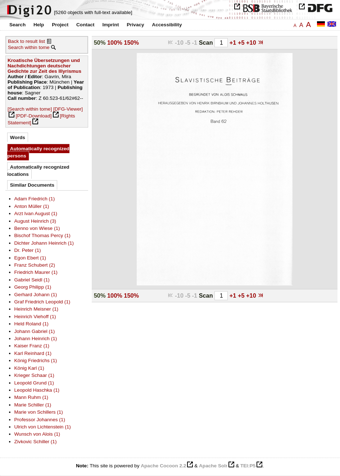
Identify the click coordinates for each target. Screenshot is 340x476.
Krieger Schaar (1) (34, 375)
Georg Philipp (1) (32, 287)
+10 (252, 42)
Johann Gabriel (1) (34, 331)
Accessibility (167, 24)
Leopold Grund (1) (34, 383)
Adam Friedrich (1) (34, 198)
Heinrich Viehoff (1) (35, 316)
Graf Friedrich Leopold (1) (42, 301)
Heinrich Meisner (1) (36, 309)
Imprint (110, 24)
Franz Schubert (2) (34, 265)
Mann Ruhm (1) (31, 397)
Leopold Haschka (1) (37, 390)
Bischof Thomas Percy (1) (42, 235)
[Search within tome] (30, 109)
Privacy (135, 24)
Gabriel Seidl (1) (32, 280)
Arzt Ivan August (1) (36, 213)
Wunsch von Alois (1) (37, 434)
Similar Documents (32, 185)
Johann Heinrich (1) (35, 338)
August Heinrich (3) (35, 221)
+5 (242, 42)
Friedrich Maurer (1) (36, 272)
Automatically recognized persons (38, 152)
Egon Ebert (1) (30, 258)
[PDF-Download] (34, 116)
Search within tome (29, 47)
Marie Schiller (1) (32, 405)
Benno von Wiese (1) (37, 228)
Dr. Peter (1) (27, 250)
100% (114, 42)
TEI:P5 (247, 465)
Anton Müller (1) (31, 206)
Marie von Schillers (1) (38, 412)
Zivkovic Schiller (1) (35, 441)
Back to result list (26, 41)
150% (131, 42)
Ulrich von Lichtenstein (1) (42, 427)
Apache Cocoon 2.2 (163, 465)
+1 (234, 42)
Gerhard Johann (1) (35, 294)
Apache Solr (213, 465)
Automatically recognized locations (38, 170)
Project (60, 24)
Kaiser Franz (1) (32, 345)
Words (17, 137)
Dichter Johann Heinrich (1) (44, 243)
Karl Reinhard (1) (33, 353)
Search (17, 24)
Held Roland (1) (31, 323)
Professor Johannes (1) (39, 419)
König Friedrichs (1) (35, 360)
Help (38, 24)
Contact (85, 24)
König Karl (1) (29, 368)
